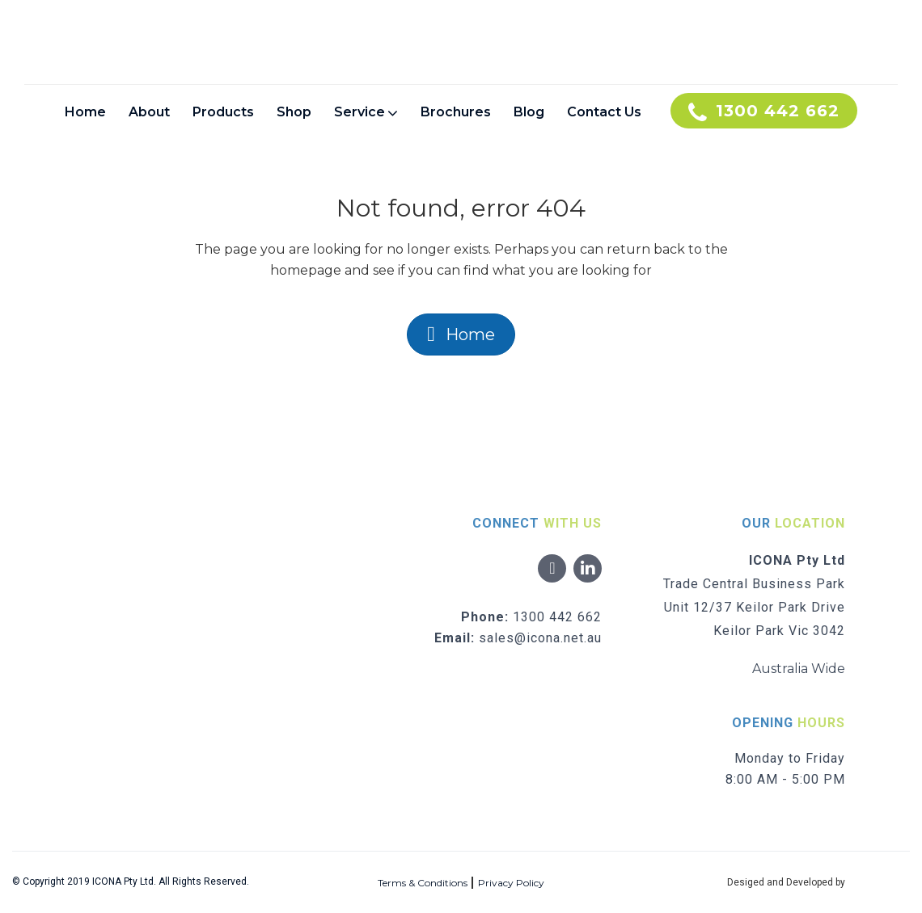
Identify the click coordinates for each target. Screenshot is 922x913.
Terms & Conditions (422, 883)
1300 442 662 (557, 617)
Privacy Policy (511, 883)
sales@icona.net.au (540, 638)
